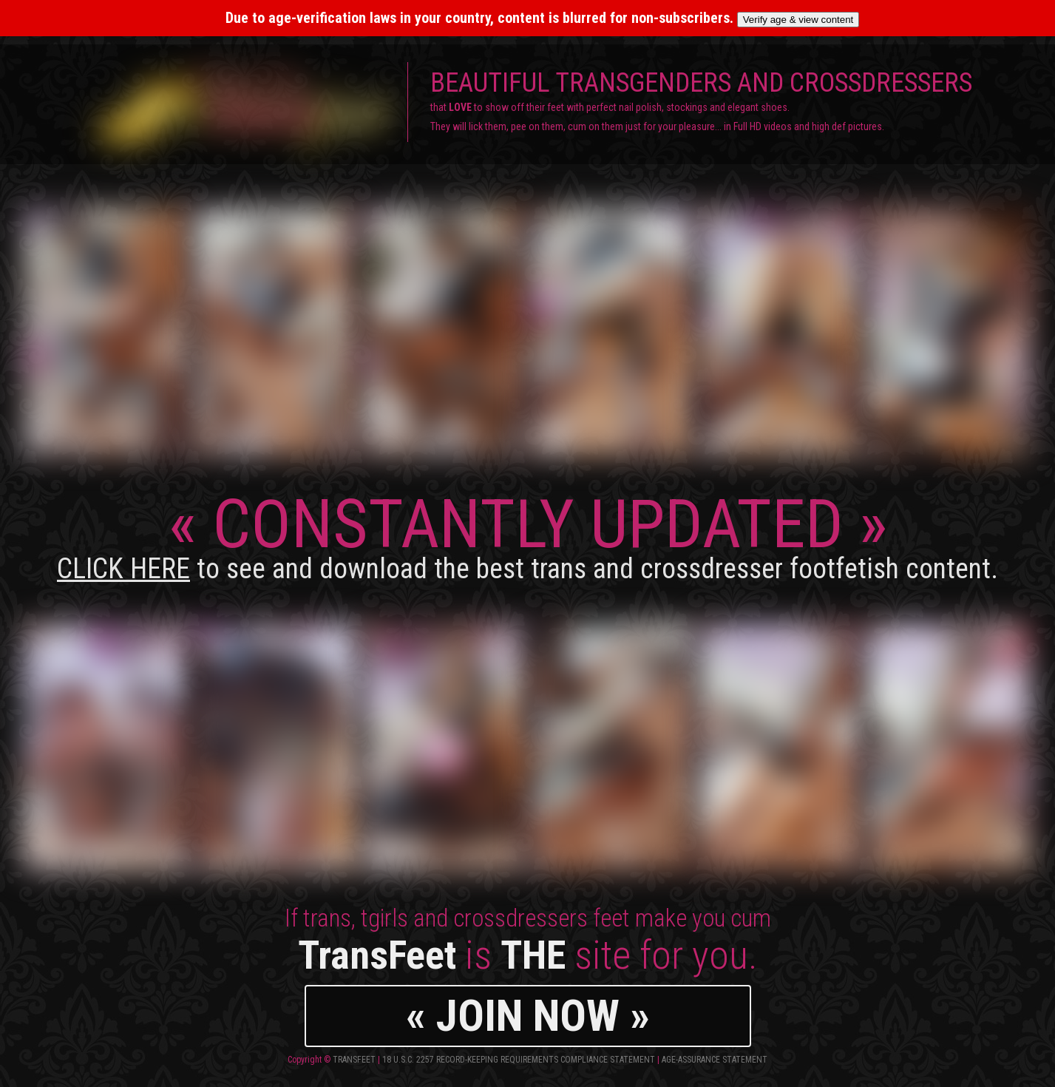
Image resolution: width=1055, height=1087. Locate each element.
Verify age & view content (798, 19)
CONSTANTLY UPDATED (527, 535)
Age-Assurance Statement (714, 1059)
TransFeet (354, 1059)
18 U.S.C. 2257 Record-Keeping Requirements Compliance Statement (518, 1059)
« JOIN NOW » (528, 1015)
